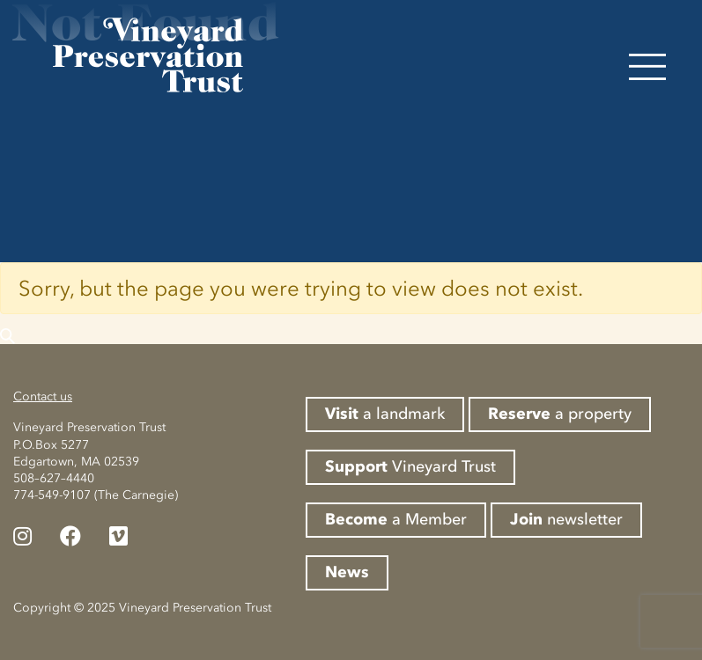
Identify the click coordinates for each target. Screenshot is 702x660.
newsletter (566, 519)
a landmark (385, 413)
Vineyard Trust (410, 466)
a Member (396, 519)
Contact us (42, 396)
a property (560, 413)
